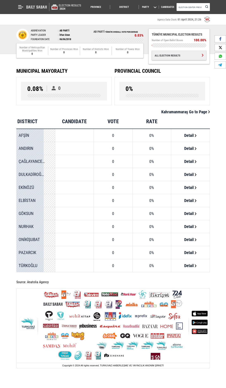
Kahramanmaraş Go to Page (185, 111)
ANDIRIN (26, 148)
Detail (190, 135)
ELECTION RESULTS (70, 7)
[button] (98, 7)
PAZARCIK (27, 252)
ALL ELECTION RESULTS (179, 55)
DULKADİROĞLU (32, 174)
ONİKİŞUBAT (29, 239)
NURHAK (26, 226)
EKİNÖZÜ (26, 187)
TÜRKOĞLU (28, 265)
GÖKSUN (26, 213)
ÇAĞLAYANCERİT (33, 161)
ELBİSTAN (27, 200)
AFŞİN (24, 135)
